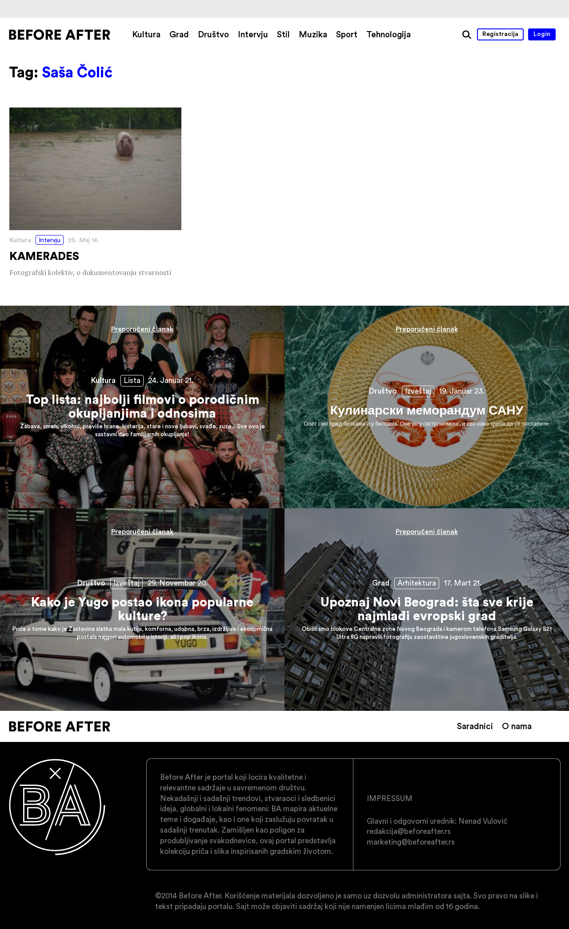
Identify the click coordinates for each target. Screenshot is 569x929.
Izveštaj (418, 391)
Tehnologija (388, 34)
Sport (346, 34)
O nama (517, 726)
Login (541, 34)
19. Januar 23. (462, 391)
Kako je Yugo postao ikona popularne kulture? (142, 609)
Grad (179, 34)
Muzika (313, 34)
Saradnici (475, 726)
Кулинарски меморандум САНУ (426, 407)
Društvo (213, 34)
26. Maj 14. (83, 240)
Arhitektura (416, 583)
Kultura (146, 34)
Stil (283, 34)
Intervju (253, 34)
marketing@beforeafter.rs (411, 842)
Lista (132, 380)
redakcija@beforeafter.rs (409, 831)
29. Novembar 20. (177, 583)
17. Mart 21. (462, 583)
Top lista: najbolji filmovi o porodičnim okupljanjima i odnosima (142, 407)
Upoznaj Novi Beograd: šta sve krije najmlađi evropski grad (426, 609)
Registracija (500, 34)
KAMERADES (95, 193)
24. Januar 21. (170, 380)
